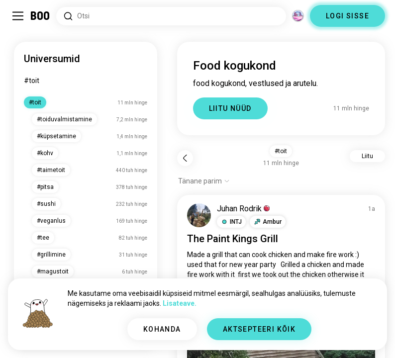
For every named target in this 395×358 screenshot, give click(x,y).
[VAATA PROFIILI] (199, 215)
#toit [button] (281, 151)
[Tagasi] (185, 158)
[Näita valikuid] (204, 181)
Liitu (367, 156)
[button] (231, 222)
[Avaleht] (40, 16)
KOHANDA (162, 329)
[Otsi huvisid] (171, 16)
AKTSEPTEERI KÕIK (259, 329)
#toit (31, 81)
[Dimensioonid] (298, 16)
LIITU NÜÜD (230, 108)
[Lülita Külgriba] (18, 16)
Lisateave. (180, 303)
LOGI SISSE (347, 16)
